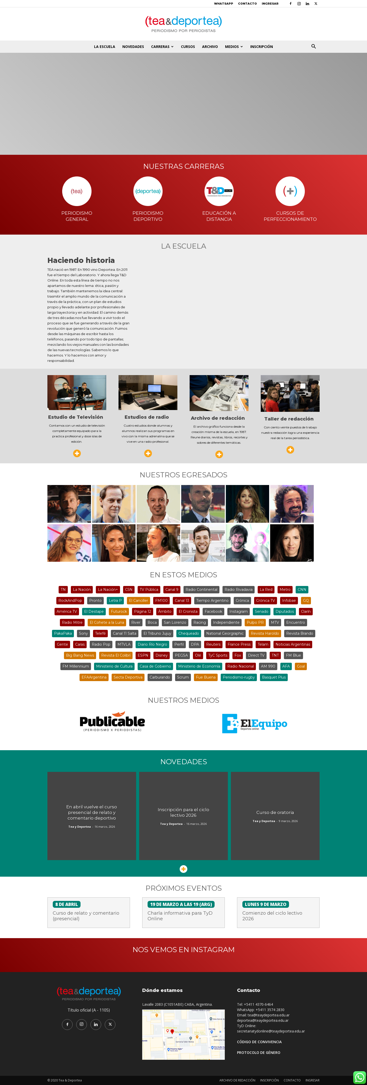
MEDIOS (234, 46)
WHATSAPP (223, 3)
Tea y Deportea (79, 826)
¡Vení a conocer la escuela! (183, 99)
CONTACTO (247, 3)
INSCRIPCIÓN (261, 46)
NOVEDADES (133, 46)
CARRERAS (162, 46)
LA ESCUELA (104, 46)
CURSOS (188, 46)
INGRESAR (270, 3)
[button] (313, 47)
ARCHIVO (210, 46)
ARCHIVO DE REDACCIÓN (237, 1080)
